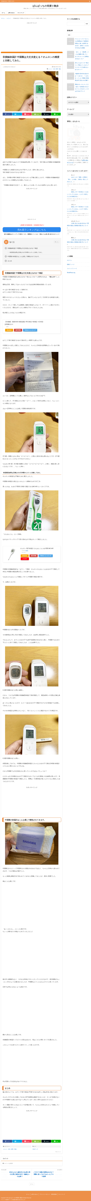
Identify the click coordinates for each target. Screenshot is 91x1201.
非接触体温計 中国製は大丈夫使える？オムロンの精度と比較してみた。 (31, 59)
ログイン (69, 259)
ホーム (3, 12)
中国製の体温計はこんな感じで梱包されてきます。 (24, 256)
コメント (59, 1151)
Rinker (27, 550)
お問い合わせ (11, 12)
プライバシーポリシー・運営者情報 (48, 1194)
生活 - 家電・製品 (57, 69)
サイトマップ (21, 12)
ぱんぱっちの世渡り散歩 (46, 6)
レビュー (50, 69)
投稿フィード (70, 263)
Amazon (9, 330)
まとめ (10, 261)
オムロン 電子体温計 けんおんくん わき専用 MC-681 (37, 548)
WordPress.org (71, 272)
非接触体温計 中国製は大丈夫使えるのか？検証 (23, 248)
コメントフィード (72, 267)
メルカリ (24, 559)
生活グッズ (35, 1149)
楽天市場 (18, 330)
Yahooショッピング (30, 330)
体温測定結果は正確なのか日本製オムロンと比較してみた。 (26, 252)
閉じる (56, 242)
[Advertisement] (32, 36)
